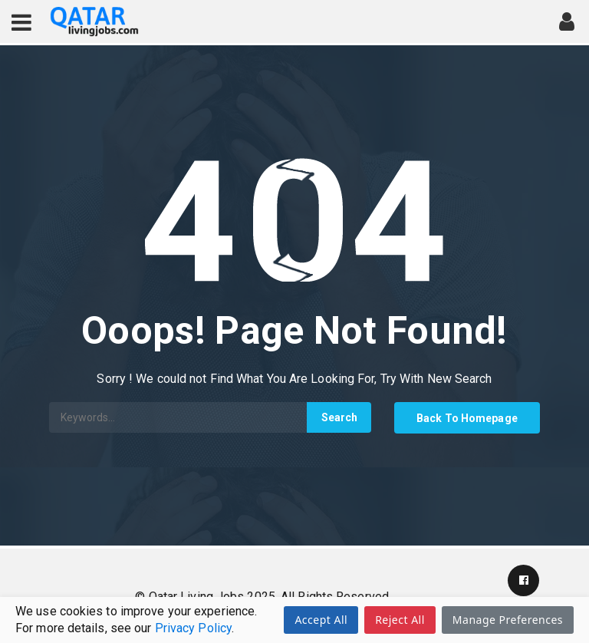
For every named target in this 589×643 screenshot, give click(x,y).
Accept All (320, 619)
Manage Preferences (507, 619)
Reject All (400, 619)
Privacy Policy (193, 628)
